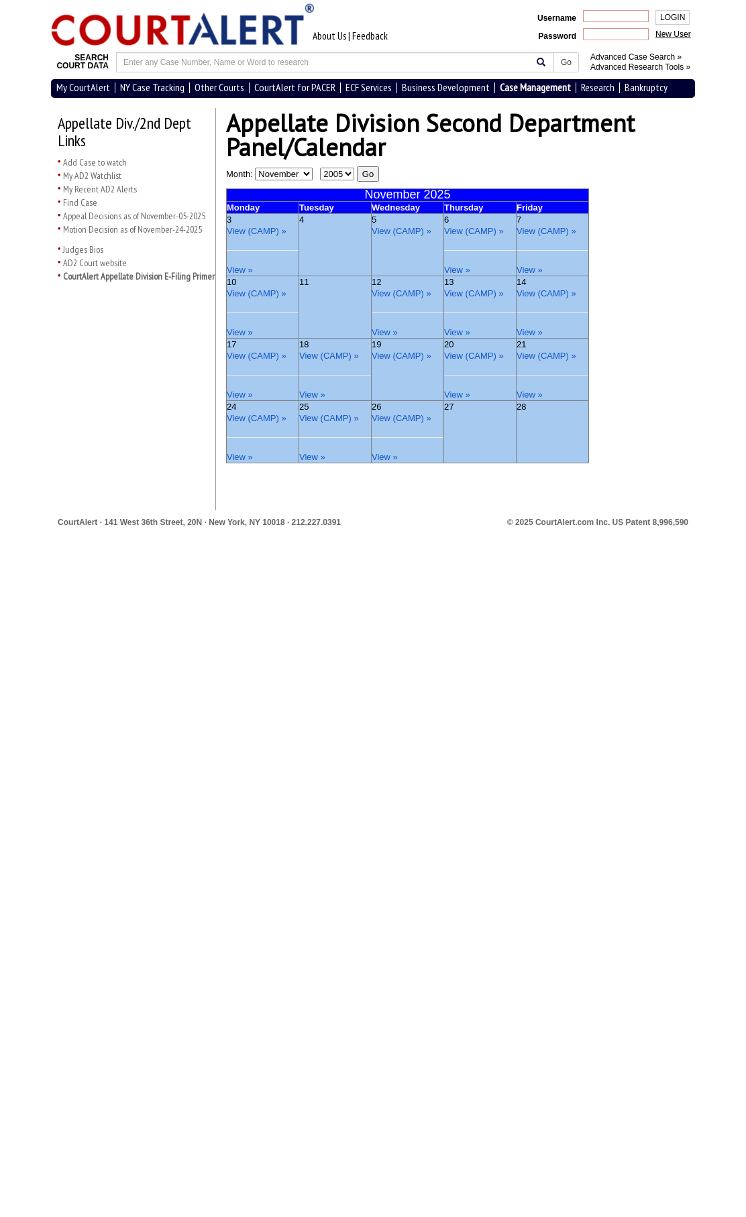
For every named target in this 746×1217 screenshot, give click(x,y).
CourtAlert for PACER (294, 87)
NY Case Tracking (152, 87)
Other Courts (219, 87)
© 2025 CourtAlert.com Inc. (597, 522)
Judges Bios (83, 249)
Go (566, 62)
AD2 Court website (95, 263)
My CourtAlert (83, 87)
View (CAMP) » (256, 231)
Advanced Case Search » (636, 57)
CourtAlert (77, 522)
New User (673, 34)
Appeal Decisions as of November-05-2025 (134, 216)
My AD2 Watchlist (92, 176)
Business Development (446, 87)
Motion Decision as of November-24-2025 (132, 229)
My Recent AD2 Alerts (100, 189)
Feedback (370, 36)
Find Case (80, 202)
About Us (329, 36)
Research (598, 87)
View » (240, 270)
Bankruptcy (646, 87)
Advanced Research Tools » (640, 67)
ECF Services (368, 87)
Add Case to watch (95, 162)
